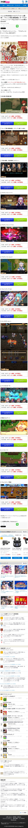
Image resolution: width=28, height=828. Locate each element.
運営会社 (19, 816)
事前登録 (10, 11)
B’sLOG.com (13, 819)
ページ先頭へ (24, 812)
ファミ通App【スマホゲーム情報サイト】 (9, 8)
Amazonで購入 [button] (6, 557)
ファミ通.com (22, 818)
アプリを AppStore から (7, 123)
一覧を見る (24, 531)
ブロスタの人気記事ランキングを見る (8, 690)
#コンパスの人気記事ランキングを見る (8, 656)
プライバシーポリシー (7, 818)
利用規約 (14, 816)
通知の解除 (15, 818)
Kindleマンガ (18, 535)
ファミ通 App (5, 2)
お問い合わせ (9, 816)
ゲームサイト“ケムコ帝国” (19, 92)
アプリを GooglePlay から (20, 123)
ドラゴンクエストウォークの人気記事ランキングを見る (11, 664)
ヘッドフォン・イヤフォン (7, 535)
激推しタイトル (16, 11)
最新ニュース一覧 (22, 8)
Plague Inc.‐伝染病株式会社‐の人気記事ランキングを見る (10, 670)
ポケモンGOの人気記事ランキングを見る (8, 683)
